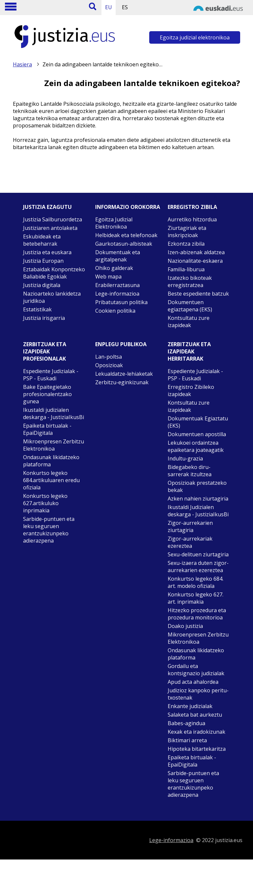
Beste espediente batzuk (198, 293)
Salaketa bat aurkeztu (195, 714)
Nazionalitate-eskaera (195, 260)
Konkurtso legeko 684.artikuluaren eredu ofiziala (51, 480)
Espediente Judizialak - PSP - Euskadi (50, 375)
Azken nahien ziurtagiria (198, 498)
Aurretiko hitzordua (192, 219)
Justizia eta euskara (47, 252)
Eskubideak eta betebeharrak (42, 240)
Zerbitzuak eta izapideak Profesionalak (44, 351)
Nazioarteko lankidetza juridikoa (52, 297)
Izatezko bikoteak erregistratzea (190, 281)
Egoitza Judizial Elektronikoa (113, 223)
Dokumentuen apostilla (197, 434)
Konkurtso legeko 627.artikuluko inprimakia (45, 503)
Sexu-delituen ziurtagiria (198, 554)
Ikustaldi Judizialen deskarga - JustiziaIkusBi (198, 510)
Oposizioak (109, 365)
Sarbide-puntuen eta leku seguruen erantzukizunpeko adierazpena (48, 529)
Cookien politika (115, 310)
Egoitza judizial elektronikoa (195, 37)
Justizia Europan (43, 260)
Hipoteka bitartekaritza (197, 748)
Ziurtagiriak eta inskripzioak (187, 231)
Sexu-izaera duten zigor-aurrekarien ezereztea (198, 566)
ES (125, 7)
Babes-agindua (186, 723)
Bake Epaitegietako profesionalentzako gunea (47, 394)
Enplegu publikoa (121, 344)
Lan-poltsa (108, 356)
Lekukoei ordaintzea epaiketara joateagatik (196, 446)
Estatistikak (37, 309)
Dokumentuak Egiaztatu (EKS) (198, 422)
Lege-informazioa (117, 293)
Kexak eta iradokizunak (196, 731)
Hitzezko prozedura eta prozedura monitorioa (197, 614)
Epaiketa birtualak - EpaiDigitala (47, 429)
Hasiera (22, 64)
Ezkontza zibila (186, 243)
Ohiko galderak (114, 268)
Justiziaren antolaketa (50, 228)
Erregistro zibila (192, 207)
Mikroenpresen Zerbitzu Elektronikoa (53, 445)
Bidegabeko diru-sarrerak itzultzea (189, 470)
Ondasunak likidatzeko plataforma (51, 461)
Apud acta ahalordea (193, 681)
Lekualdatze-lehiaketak (124, 373)
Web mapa (108, 276)
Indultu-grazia (185, 458)
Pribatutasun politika (121, 302)
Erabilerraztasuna (117, 285)
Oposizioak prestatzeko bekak (197, 486)
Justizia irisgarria (44, 318)
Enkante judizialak (190, 706)
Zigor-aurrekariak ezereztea (190, 542)
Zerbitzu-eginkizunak (122, 382)
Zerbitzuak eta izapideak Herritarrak (189, 351)
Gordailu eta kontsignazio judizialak (196, 669)
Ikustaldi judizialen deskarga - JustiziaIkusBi (53, 413)
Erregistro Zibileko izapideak (191, 390)
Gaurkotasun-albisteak (123, 243)
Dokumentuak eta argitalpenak (117, 256)
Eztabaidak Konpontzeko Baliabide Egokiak (54, 273)
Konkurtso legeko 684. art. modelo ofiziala (195, 582)
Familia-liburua (186, 269)
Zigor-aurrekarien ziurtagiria (190, 526)
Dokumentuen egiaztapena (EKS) (190, 306)
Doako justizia (185, 626)
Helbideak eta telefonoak (126, 235)
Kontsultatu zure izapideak (189, 321)
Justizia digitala (41, 285)
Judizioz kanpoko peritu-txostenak (198, 694)
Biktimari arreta (187, 740)
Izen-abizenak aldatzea (196, 252)
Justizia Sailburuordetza (52, 219)
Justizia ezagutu (47, 207)
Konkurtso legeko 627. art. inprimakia (195, 598)
